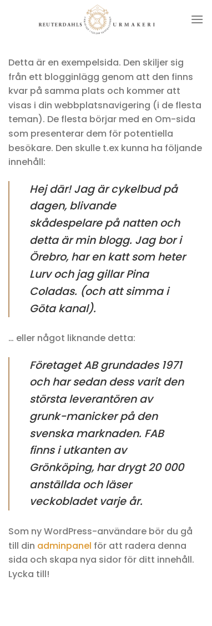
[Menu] (197, 19)
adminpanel (64, 545)
